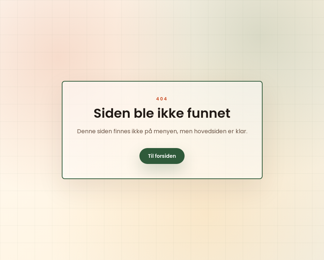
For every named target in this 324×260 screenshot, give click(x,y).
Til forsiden (162, 156)
